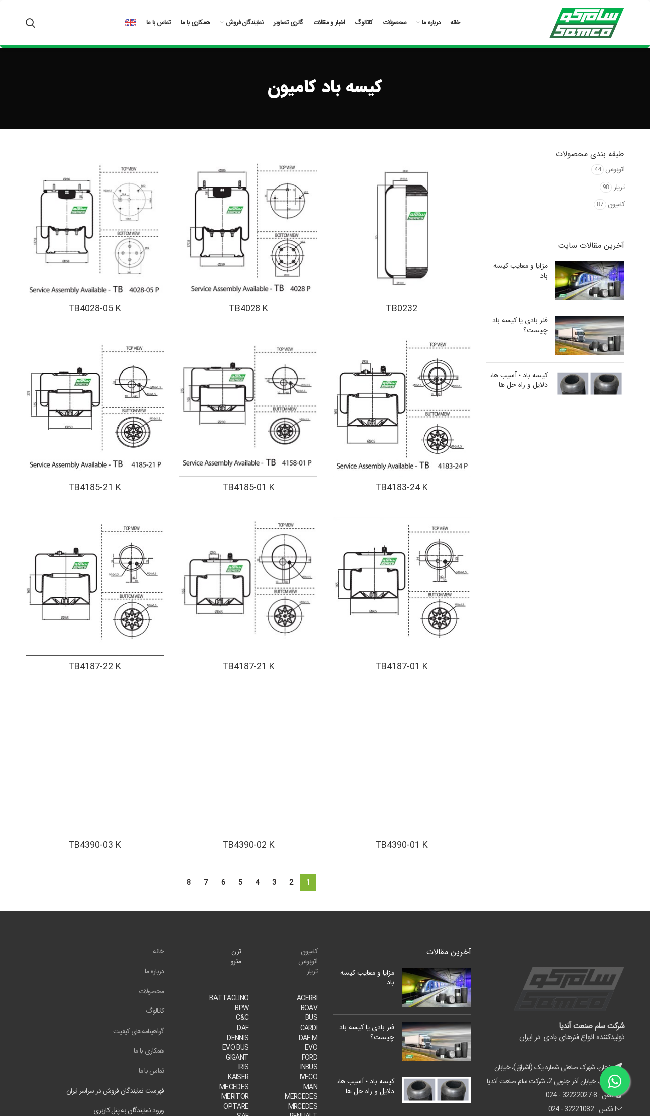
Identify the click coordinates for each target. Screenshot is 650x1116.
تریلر (619, 187)
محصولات (151, 991)
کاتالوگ (155, 1010)
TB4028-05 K (94, 309)
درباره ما (154, 971)
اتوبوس (614, 169)
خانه (158, 951)
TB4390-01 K (401, 845)
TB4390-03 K (94, 845)
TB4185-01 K (248, 488)
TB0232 (401, 309)
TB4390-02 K (248, 845)
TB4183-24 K (401, 488)
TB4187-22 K (94, 667)
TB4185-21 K (94, 488)
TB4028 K (248, 309)
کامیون (616, 204)
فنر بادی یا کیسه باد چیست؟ (520, 325)
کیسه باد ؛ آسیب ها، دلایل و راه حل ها (519, 380)
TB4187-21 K (248, 667)
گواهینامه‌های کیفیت (138, 1031)
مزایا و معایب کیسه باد (520, 271)
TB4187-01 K (401, 667)
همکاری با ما (149, 1050)
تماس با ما (151, 1070)
